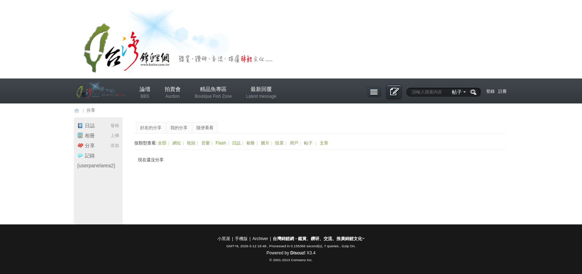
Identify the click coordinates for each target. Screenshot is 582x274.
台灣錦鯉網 (76, 110)
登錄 (490, 91)
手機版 (241, 238)
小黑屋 (223, 238)
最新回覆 (261, 94)
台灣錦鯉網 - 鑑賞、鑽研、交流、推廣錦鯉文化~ (319, 238)
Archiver (260, 238)
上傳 (114, 135)
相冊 (86, 135)
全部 (162, 143)
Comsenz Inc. (302, 260)
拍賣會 (173, 94)
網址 (176, 143)
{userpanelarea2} (96, 165)
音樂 (205, 143)
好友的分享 (150, 127)
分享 (91, 110)
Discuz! (297, 252)
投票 (279, 143)
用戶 (294, 143)
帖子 (457, 92)
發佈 (114, 125)
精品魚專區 (213, 94)
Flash (221, 143)
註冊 (502, 91)
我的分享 (178, 127)
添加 (114, 145)
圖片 (265, 143)
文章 (324, 143)
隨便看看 (204, 127)
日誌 (86, 125)
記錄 (86, 155)
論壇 (145, 94)
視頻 (191, 143)
